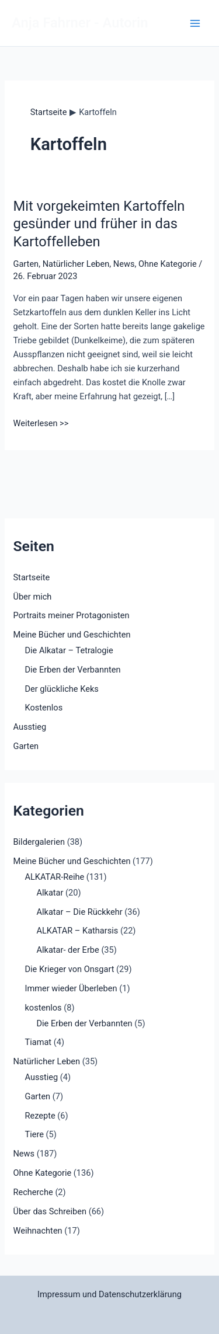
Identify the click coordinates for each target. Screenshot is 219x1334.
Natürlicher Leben (76, 264)
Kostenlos (43, 707)
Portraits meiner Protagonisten (71, 615)
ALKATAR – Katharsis (77, 930)
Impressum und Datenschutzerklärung (109, 1294)
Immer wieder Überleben (71, 988)
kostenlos (43, 1007)
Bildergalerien (39, 842)
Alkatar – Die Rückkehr (79, 912)
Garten (26, 264)
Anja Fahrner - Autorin (80, 23)
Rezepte (40, 1115)
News (124, 264)
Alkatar (49, 892)
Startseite (31, 577)
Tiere (34, 1134)
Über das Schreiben (49, 1211)
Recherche (33, 1192)
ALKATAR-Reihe (54, 877)
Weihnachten (37, 1230)
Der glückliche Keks (61, 689)
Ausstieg (29, 727)
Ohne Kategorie (167, 264)
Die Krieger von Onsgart (69, 969)
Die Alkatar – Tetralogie (69, 650)
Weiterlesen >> (40, 423)
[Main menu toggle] (195, 23)
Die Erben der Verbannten (72, 669)
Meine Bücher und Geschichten (71, 634)
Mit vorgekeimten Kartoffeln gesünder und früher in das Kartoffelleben (99, 224)
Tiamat (38, 1042)
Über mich (32, 596)
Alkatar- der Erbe (67, 950)
